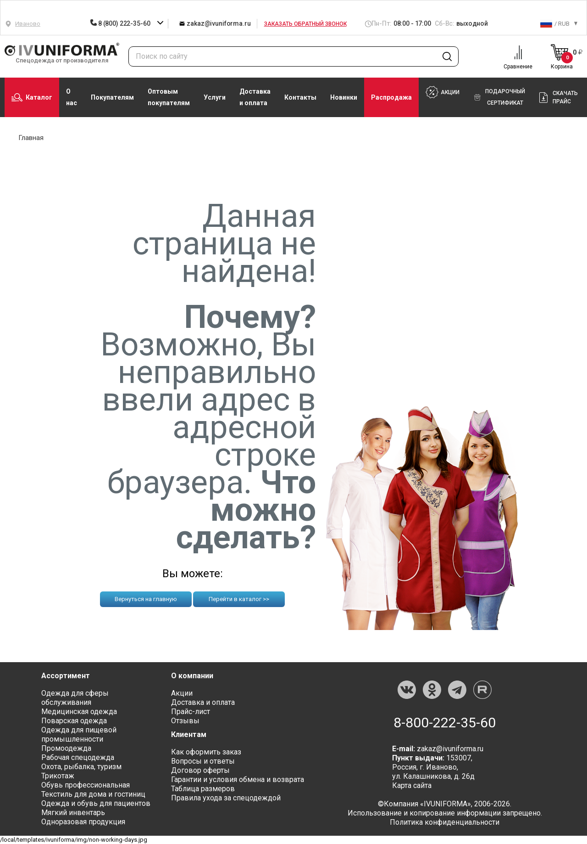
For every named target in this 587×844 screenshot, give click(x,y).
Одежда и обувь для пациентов (95, 803)
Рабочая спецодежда (77, 757)
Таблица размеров (203, 788)
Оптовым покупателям (169, 97)
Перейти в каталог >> (239, 599)
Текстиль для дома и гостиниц (93, 794)
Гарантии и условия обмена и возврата (237, 779)
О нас (71, 97)
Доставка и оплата (255, 97)
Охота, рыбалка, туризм (81, 766)
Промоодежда (66, 748)
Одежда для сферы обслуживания (75, 698)
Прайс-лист (190, 711)
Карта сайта (412, 785)
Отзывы (185, 720)
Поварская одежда (74, 720)
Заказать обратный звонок (305, 24)
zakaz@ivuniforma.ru (214, 23)
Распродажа (391, 97)
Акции (182, 693)
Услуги (215, 97)
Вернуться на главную (146, 599)
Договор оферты (200, 770)
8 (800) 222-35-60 (120, 23)
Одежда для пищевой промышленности (78, 734)
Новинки (343, 97)
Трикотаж (57, 775)
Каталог (31, 97)
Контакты (300, 97)
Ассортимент (65, 675)
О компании (192, 675)
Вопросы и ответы (203, 761)
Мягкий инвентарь (73, 812)
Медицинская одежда (79, 711)
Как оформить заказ (206, 752)
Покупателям (112, 97)
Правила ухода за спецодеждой (226, 797)
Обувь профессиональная (85, 785)
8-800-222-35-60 (444, 723)
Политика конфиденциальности (444, 822)
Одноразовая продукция (83, 821)
